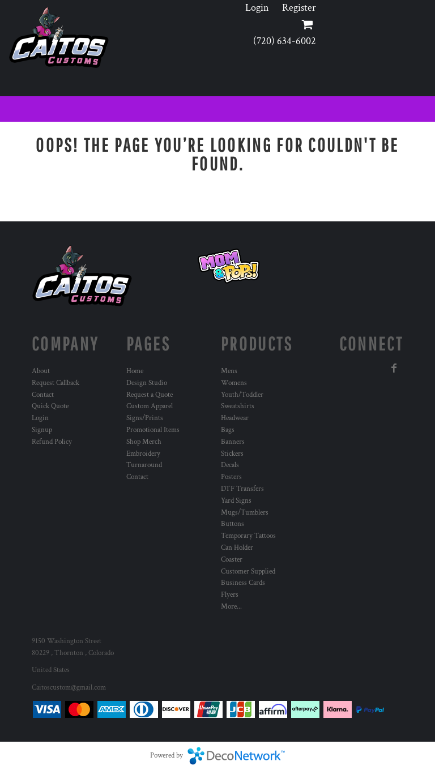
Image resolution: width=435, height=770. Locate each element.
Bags (227, 430)
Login (257, 7)
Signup (42, 430)
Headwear (235, 418)
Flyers (229, 595)
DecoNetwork (236, 756)
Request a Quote (149, 395)
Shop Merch (143, 442)
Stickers (232, 454)
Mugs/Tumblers (244, 512)
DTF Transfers (242, 489)
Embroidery (143, 454)
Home (134, 371)
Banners (233, 442)
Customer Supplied (248, 571)
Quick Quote (50, 406)
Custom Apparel (149, 406)
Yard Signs (236, 501)
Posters (231, 477)
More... (231, 606)
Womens (234, 383)
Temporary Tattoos (248, 536)
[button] (229, 266)
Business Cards (243, 583)
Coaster (231, 559)
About (41, 371)
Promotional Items (153, 430)
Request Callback (55, 383)
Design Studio (146, 383)
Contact (43, 395)
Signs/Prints (144, 418)
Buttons (232, 524)
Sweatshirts (237, 406)
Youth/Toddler (242, 395)
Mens (229, 371)
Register (299, 7)
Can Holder (237, 548)
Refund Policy (52, 442)
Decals (230, 465)
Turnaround (144, 465)
